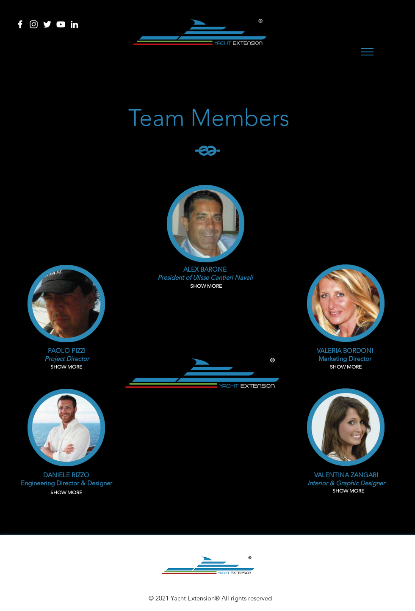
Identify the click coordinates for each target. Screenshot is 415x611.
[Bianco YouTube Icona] (60, 24)
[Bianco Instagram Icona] (33, 24)
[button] (367, 51)
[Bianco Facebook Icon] (20, 24)
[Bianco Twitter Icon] (47, 24)
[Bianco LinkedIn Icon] (74, 24)
